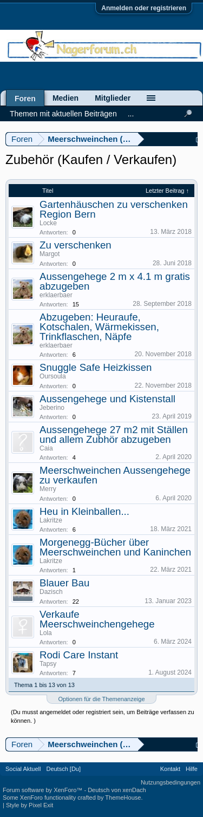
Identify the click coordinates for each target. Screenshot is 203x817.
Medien (65, 98)
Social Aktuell (23, 769)
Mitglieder (112, 98)
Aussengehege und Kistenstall (107, 398)
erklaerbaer (56, 295)
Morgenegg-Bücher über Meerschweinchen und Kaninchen (115, 547)
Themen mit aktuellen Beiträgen (63, 113)
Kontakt (170, 769)
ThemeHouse (123, 797)
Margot (50, 254)
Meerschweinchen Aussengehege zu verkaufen (115, 475)
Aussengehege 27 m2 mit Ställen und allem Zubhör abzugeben (114, 434)
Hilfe (192, 769)
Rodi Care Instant (79, 655)
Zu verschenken (76, 245)
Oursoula (53, 376)
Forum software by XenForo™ (43, 790)
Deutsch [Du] (63, 769)
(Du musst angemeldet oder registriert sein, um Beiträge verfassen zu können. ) (102, 716)
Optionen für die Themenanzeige (101, 699)
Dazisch (51, 592)
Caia (46, 448)
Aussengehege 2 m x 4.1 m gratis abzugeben (115, 281)
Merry (48, 489)
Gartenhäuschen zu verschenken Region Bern (114, 209)
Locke (48, 223)
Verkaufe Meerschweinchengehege (97, 619)
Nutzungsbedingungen (170, 782)
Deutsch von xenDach (117, 790)
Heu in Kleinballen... (84, 511)
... (131, 113)
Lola (46, 633)
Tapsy (48, 664)
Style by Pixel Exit (29, 805)
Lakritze (51, 520)
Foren (25, 98)
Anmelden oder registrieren (143, 8)
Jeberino (52, 407)
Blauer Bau (64, 583)
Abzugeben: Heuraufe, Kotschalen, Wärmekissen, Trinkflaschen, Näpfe (99, 326)
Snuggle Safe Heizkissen (96, 367)
